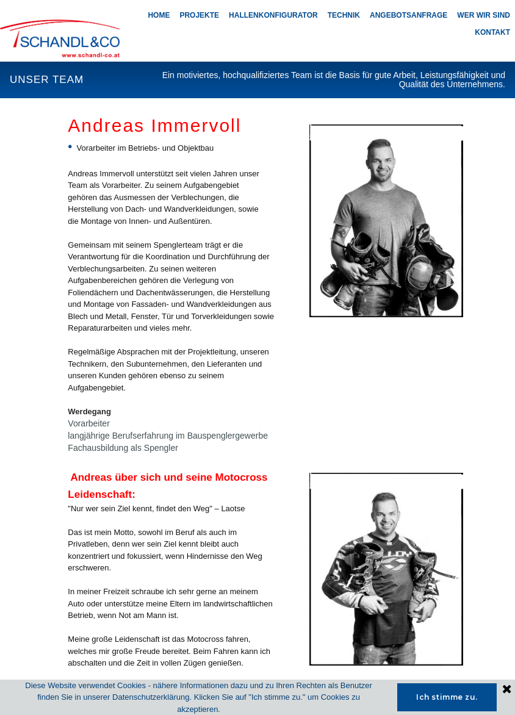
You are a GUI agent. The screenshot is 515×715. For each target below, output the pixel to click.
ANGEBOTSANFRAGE (408, 15)
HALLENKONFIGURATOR (273, 15)
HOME (159, 15)
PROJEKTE (199, 15)
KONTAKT (492, 32)
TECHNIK (344, 15)
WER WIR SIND (483, 15)
